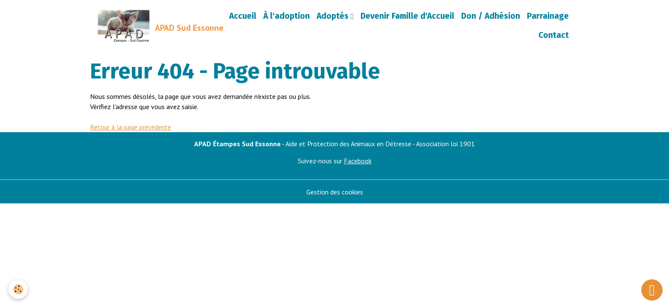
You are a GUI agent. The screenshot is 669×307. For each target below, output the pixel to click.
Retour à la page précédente (130, 127)
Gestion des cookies (334, 192)
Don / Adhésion (490, 16)
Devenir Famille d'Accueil (407, 16)
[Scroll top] (652, 290)
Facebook (358, 160)
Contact (553, 35)
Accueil (242, 16)
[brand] (155, 26)
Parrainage (548, 16)
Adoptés (334, 16)
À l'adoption (286, 16)
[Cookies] (18, 289)
